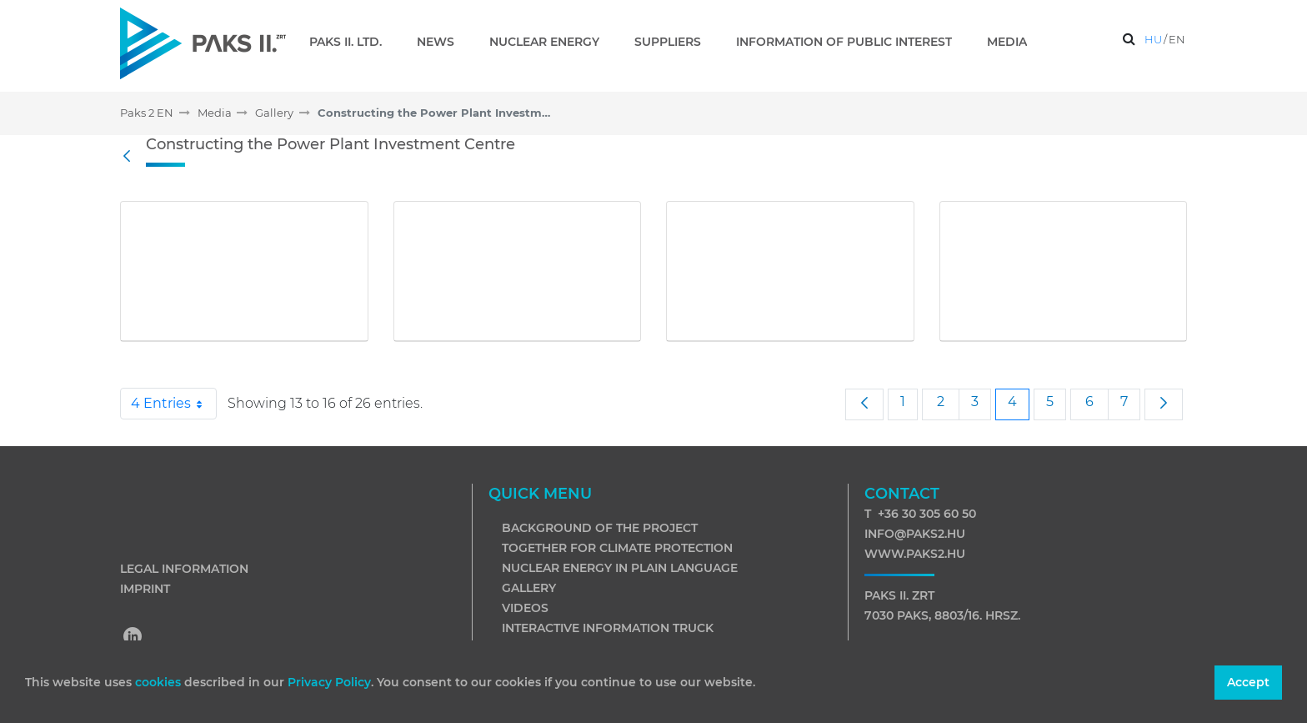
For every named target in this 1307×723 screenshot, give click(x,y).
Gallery (529, 587)
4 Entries (174, 403)
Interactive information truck (608, 627)
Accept (1248, 682)
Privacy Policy (329, 682)
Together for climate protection (617, 547)
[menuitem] (352, 41)
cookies (159, 682)
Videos (525, 607)
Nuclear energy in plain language (620, 567)
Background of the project (600, 527)
